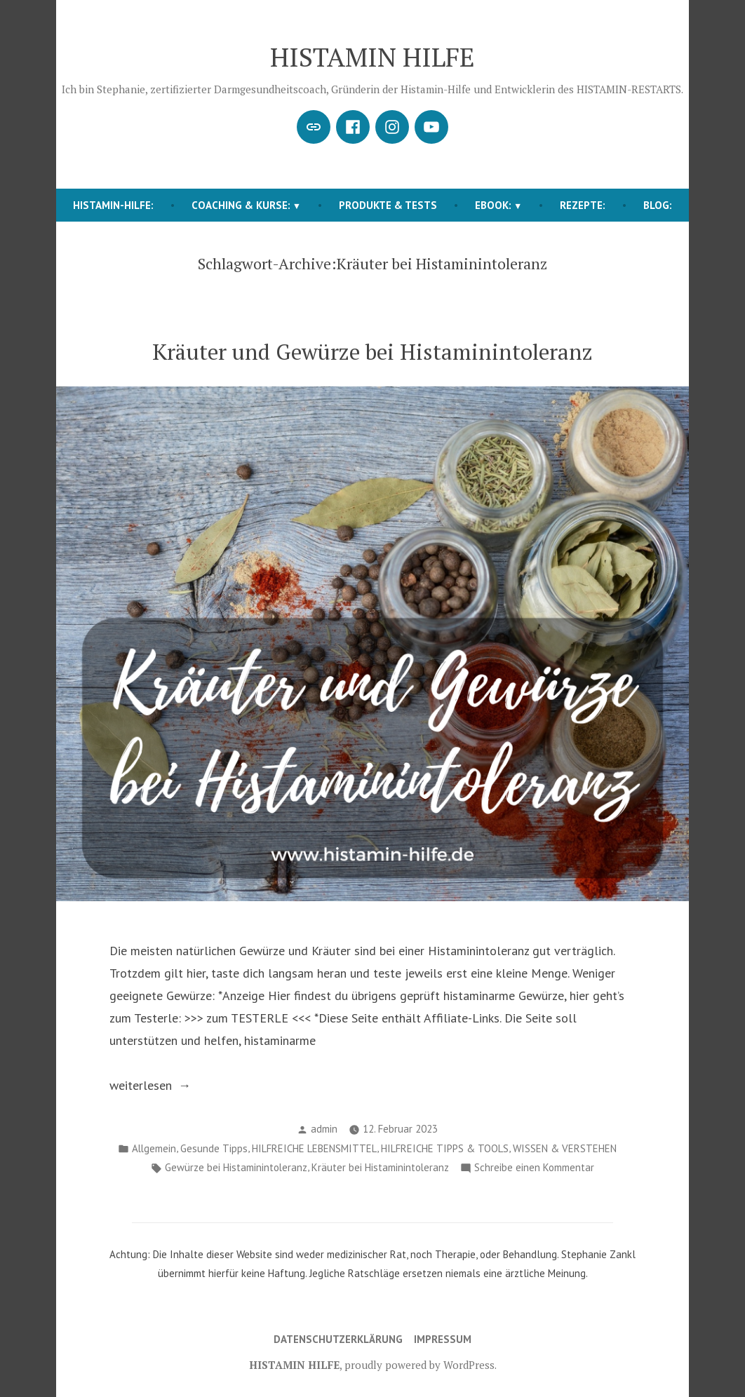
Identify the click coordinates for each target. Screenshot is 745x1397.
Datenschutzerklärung (338, 1339)
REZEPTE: (582, 205)
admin (324, 1128)
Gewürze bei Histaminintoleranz (236, 1167)
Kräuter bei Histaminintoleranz (380, 1167)
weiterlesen (162, 1085)
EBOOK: (493, 205)
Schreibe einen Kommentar (534, 1168)
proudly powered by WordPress (419, 1365)
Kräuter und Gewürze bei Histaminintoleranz (372, 351)
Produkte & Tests (388, 205)
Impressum (442, 1339)
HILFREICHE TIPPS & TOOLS (445, 1148)
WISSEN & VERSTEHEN (565, 1148)
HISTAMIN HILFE (372, 56)
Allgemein (154, 1148)
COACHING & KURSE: (241, 205)
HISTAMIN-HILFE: (113, 205)
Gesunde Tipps (214, 1148)
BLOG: (657, 205)
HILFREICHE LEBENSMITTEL (314, 1148)
